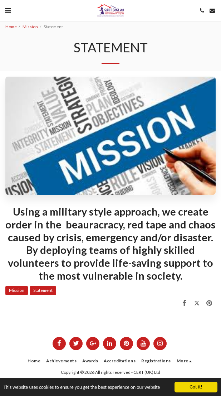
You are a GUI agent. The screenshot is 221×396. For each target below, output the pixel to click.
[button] (8, 10)
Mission (30, 26)
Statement (43, 290)
